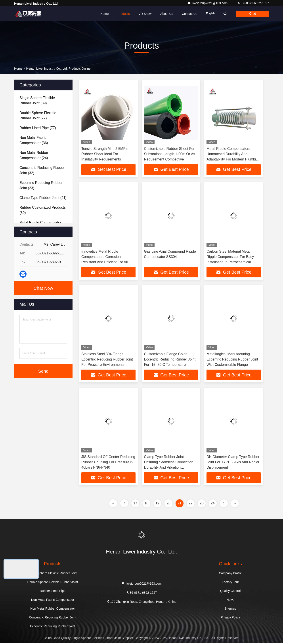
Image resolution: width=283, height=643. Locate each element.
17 (135, 503)
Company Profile (230, 573)
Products (122, 13)
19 (157, 503)
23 (202, 503)
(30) (42, 210)
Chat (252, 13)
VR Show (143, 13)
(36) (33, 140)
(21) (43, 198)
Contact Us (188, 13)
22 (191, 503)
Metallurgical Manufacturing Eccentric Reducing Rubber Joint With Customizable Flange (232, 359)
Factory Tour (230, 582)
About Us (165, 13)
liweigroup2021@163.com (207, 3)
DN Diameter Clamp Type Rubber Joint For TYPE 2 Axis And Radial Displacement (233, 462)
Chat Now (43, 288)
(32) (42, 170)
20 (168, 503)
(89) (37, 100)
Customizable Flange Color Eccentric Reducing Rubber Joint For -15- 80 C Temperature (169, 359)
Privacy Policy (230, 617)
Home (103, 13)
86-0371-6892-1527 (253, 3)
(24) (33, 155)
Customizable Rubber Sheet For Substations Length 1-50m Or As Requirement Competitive (169, 154)
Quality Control (230, 591)
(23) (41, 185)
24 (213, 503)
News (230, 600)
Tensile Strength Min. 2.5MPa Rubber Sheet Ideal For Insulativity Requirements (104, 154)
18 (146, 503)
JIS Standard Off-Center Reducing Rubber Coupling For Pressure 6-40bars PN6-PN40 (108, 462)
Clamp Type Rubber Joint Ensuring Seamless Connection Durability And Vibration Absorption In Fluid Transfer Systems (168, 467)
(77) (37, 115)
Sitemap (230, 609)
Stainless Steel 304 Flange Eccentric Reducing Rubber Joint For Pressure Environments (107, 359)
